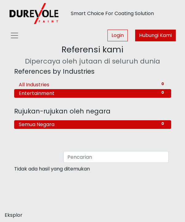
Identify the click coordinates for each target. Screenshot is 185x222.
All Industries (93, 84)
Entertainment (93, 93)
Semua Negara (93, 124)
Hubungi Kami (155, 35)
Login (117, 35)
